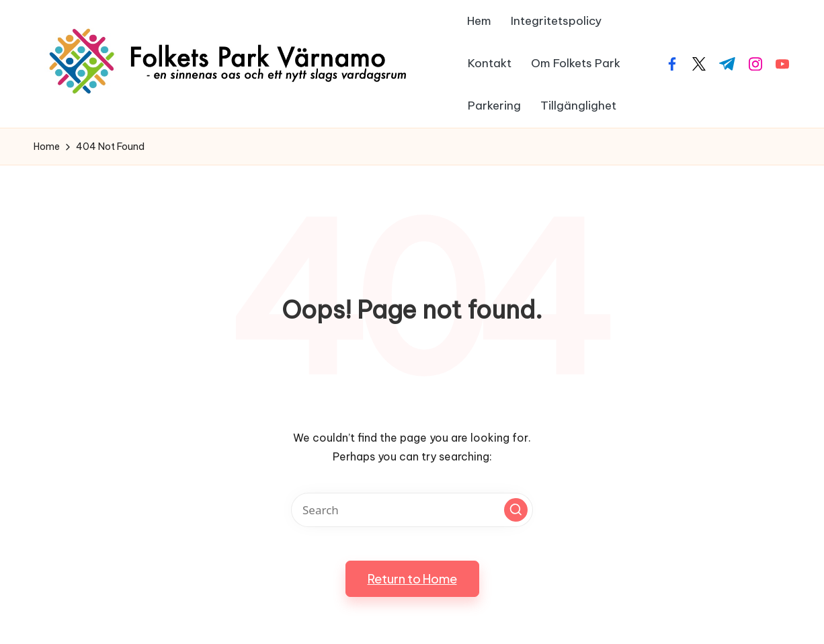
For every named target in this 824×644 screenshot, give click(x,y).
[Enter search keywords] (412, 510)
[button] (516, 510)
